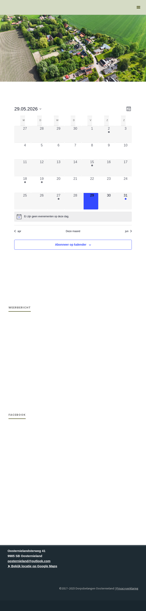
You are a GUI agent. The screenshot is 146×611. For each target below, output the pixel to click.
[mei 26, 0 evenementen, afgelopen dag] (41, 201)
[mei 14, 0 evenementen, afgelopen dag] (75, 168)
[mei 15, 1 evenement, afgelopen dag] (92, 168)
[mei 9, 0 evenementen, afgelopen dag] (108, 151)
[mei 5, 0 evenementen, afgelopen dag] (41, 151)
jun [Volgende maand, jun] (128, 231)
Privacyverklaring (127, 588)
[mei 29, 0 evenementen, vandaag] (92, 201)
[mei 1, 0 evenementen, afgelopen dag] (92, 134)
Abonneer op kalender (70, 244)
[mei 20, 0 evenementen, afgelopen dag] (58, 184)
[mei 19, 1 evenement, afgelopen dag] (41, 184)
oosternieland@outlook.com (29, 561)
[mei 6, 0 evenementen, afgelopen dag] (58, 151)
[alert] (73, 217)
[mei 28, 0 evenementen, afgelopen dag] (75, 201)
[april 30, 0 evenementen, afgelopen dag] (75, 134)
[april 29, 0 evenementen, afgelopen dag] (58, 134)
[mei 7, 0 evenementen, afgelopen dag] (75, 151)
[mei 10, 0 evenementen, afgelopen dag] (125, 151)
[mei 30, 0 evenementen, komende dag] (108, 201)
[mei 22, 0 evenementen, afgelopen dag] (92, 184)
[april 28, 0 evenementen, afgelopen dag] (41, 134)
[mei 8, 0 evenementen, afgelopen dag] (92, 151)
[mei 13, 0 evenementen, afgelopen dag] (58, 168)
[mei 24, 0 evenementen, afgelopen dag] (125, 184)
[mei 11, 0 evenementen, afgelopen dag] (25, 168)
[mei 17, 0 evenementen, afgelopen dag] (125, 168)
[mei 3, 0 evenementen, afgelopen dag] (125, 134)
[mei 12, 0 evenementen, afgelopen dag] (41, 168)
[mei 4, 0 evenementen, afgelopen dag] (25, 151)
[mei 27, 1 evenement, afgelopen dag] (58, 201)
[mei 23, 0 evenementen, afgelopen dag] (108, 184)
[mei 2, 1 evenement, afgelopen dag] (108, 134)
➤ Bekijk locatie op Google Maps (32, 566)
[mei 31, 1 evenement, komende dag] (125, 201)
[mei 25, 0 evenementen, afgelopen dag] (25, 201)
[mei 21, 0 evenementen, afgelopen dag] (75, 184)
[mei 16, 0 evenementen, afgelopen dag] (108, 168)
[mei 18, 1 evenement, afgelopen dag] (25, 184)
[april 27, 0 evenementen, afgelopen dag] (25, 134)
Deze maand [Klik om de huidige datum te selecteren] (73, 231)
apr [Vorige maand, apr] (17, 231)
